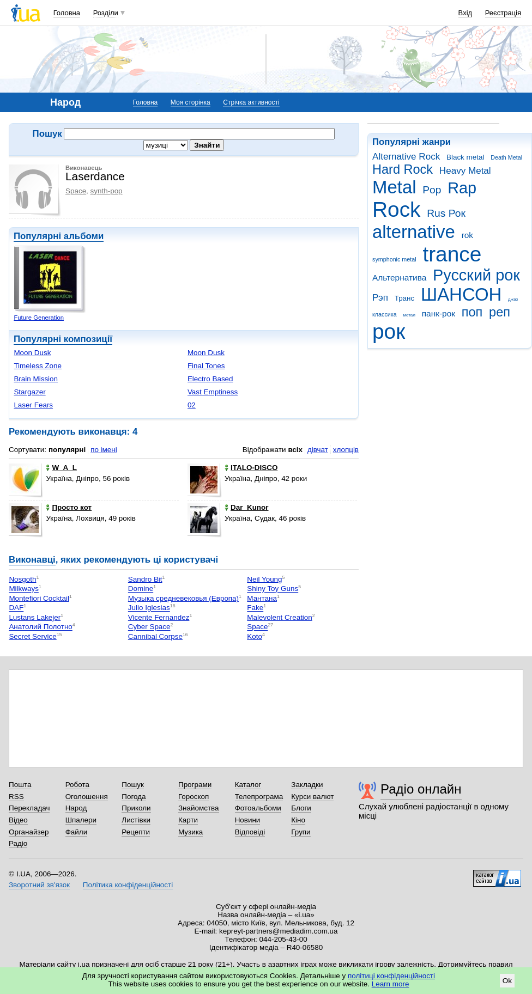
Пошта (20, 784)
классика (384, 314)
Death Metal (506, 157)
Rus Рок (446, 213)
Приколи (136, 808)
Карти (188, 820)
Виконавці (32, 559)
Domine (140, 589)
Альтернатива (399, 277)
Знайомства (198, 808)
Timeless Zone (38, 366)
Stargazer (29, 392)
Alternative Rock (406, 156)
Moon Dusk (32, 353)
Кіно (298, 820)
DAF (16, 608)
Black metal (465, 157)
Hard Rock (402, 169)
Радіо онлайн (421, 789)
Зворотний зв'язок (39, 885)
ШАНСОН (461, 294)
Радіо (18, 843)
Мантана (262, 598)
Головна (66, 13)
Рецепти (136, 832)
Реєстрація (503, 13)
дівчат (317, 450)
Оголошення (86, 796)
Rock (396, 209)
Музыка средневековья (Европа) (183, 598)
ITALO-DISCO (251, 468)
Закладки (307, 784)
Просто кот (69, 507)
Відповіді (250, 832)
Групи (300, 832)
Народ (76, 808)
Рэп (380, 297)
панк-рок (438, 313)
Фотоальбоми (258, 808)
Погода (134, 796)
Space (75, 191)
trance (451, 254)
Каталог (248, 784)
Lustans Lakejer (35, 617)
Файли (76, 832)
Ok (507, 981)
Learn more (390, 984)
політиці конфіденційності (391, 976)
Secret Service (32, 636)
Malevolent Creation (279, 617)
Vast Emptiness (213, 392)
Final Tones (206, 366)
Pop (431, 190)
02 (192, 405)
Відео (18, 820)
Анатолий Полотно (40, 627)
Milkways (24, 589)
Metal (394, 187)
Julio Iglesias (149, 608)
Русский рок (476, 275)
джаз (513, 299)
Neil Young (264, 579)
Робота (77, 784)
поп (472, 312)
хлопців (346, 450)
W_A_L (61, 468)
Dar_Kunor (246, 507)
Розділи (105, 13)
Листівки (136, 820)
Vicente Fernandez (159, 617)
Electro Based (210, 379)
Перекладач (29, 808)
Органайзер (29, 832)
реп (499, 312)
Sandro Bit (145, 579)
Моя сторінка (190, 102)
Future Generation (39, 317)
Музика (190, 832)
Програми (194, 784)
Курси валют (312, 796)
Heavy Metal (465, 171)
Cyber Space (149, 627)
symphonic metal (394, 259)
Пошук (133, 784)
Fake (255, 608)
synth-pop (106, 191)
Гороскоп (193, 796)
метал (409, 315)
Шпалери (80, 820)
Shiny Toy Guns (272, 589)
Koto (254, 636)
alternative (413, 232)
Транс (405, 298)
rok (467, 235)
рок (388, 331)
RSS (16, 796)
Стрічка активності (251, 102)
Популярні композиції (63, 339)
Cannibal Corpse (155, 636)
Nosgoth (22, 579)
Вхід (465, 13)
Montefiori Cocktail (39, 598)
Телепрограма (259, 796)
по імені (103, 450)
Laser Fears (33, 405)
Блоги (301, 808)
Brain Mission (36, 379)
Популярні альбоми (59, 236)
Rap (462, 188)
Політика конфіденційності (128, 885)
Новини (248, 820)
